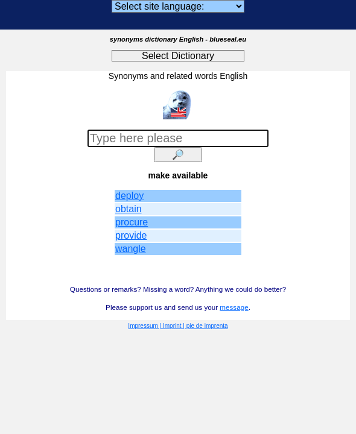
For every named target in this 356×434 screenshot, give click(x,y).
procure (131, 222)
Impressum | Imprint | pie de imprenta (177, 325)
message (234, 307)
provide (131, 235)
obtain (128, 209)
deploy (129, 195)
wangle (130, 249)
